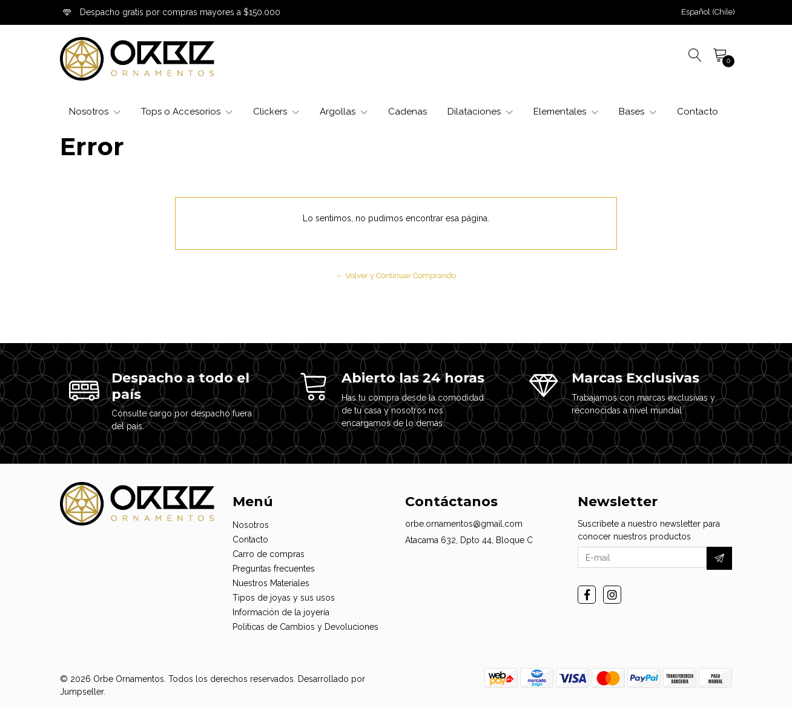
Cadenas (407, 111)
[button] (708, 12)
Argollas (344, 111)
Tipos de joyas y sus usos (284, 598)
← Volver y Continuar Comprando (396, 275)
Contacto (697, 111)
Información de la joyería (281, 612)
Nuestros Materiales (271, 583)
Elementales (565, 111)
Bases (637, 111)
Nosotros (94, 111)
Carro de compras (269, 554)
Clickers (276, 111)
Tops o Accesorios (187, 111)
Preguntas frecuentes (274, 568)
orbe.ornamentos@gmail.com (464, 524)
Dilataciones (480, 111)
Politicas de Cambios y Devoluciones (305, 627)
